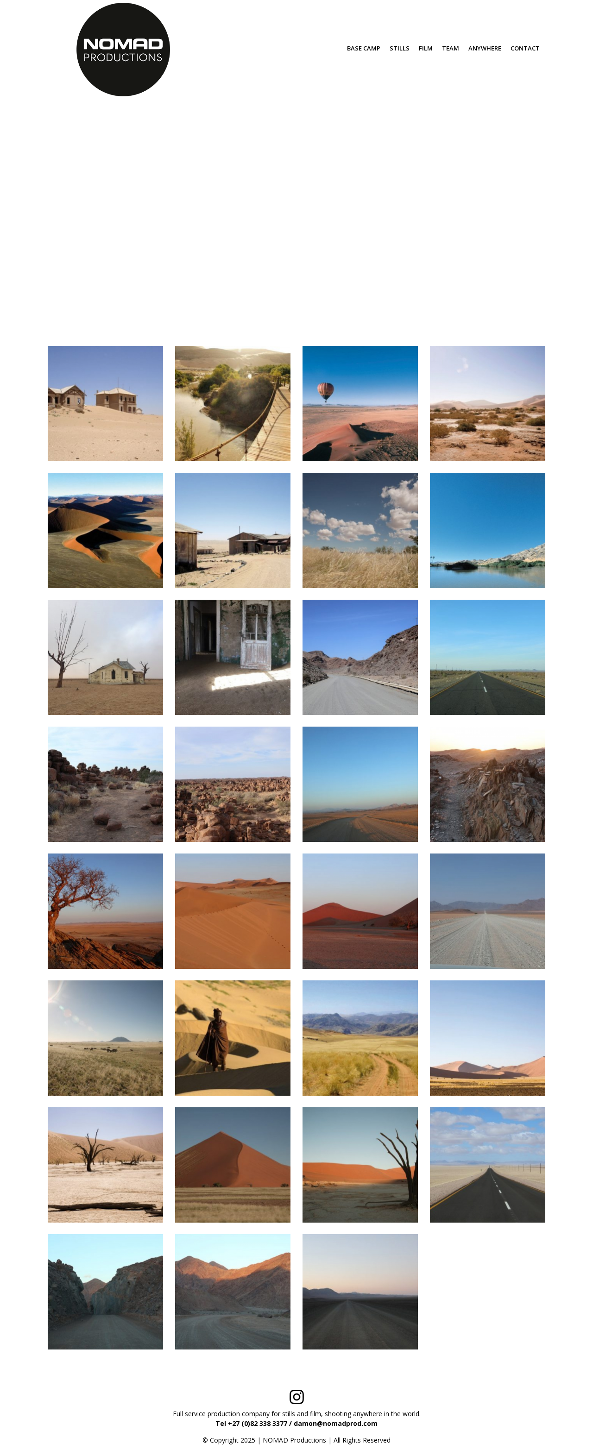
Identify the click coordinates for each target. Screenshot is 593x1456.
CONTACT (525, 48)
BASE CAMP (363, 48)
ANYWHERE (484, 48)
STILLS (400, 48)
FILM (426, 48)
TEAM (450, 48)
